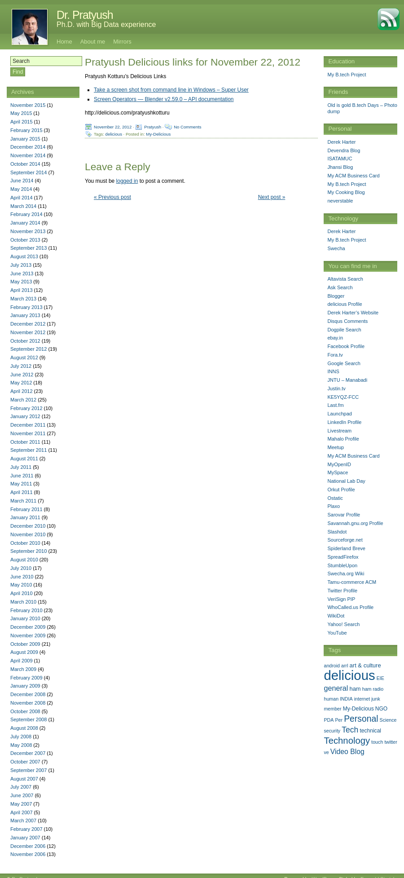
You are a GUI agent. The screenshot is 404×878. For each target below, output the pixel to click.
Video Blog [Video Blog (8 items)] (347, 751)
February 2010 (26, 610)
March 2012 (23, 399)
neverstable (340, 200)
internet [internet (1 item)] (362, 699)
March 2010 (23, 601)
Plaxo (333, 506)
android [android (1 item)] (332, 665)
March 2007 (23, 820)
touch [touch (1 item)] (377, 742)
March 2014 (23, 206)
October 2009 (25, 644)
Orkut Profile (341, 489)
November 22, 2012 (113, 126)
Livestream (339, 430)
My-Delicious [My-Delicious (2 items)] (358, 709)
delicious (113, 134)
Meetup (335, 447)
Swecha (336, 248)
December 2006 (27, 846)
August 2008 (24, 728)
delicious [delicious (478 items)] (349, 675)
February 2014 (26, 214)
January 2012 (25, 416)
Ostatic (335, 498)
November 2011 (27, 433)
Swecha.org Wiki (345, 573)
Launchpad (339, 413)
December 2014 (27, 147)
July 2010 (20, 568)
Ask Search (339, 287)
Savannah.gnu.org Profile (355, 523)
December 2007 (27, 753)
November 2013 (27, 231)
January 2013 (25, 315)
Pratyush (152, 126)
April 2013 (21, 290)
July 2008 (20, 736)
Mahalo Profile (343, 438)
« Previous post (112, 197)
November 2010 (27, 534)
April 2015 (21, 121)
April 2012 (21, 391)
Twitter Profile (342, 590)
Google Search (343, 363)
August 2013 (24, 256)
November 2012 (27, 332)
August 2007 (24, 778)
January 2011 (25, 517)
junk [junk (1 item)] (375, 699)
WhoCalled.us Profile (350, 607)
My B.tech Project (346, 74)
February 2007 (26, 829)
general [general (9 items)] (336, 688)
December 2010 (27, 526)
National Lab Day (346, 481)
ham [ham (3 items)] (354, 688)
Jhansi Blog (340, 167)
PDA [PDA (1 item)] (329, 720)
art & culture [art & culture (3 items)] (365, 665)
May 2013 (21, 281)
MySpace (337, 472)
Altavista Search (345, 279)
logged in (127, 181)
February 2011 (26, 509)
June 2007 (21, 795)
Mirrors (122, 41)
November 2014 (27, 155)
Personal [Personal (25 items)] (361, 719)
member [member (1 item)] (332, 708)
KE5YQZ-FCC (343, 397)
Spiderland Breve (346, 548)
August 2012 (24, 357)
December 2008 (27, 694)
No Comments (187, 126)
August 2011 (24, 458)
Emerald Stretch (378, 872)
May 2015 (21, 113)
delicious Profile (344, 304)
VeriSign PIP (341, 599)
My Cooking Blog (345, 192)
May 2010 (21, 584)
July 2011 (20, 467)
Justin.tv (336, 388)
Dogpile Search (344, 329)
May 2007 (21, 804)
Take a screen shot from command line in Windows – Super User (171, 90)
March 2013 (23, 298)
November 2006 (27, 854)
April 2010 (21, 593)
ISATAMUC (339, 158)
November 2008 (27, 703)
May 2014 (21, 189)
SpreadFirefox (342, 557)
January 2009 (25, 685)
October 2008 (25, 711)
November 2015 (27, 105)
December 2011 (27, 425)
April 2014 (21, 197)
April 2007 (21, 812)
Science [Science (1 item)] (388, 720)
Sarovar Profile (343, 514)
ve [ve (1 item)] (326, 752)
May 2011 (21, 483)
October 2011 (25, 442)
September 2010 (28, 551)
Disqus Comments (347, 321)
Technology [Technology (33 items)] (347, 741)
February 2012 (26, 408)
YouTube (337, 632)
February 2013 (26, 307)
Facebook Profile (345, 346)
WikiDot (335, 615)
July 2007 (20, 787)
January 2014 (25, 222)
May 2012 (21, 382)
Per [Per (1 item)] (339, 720)
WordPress (324, 872)
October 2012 (25, 341)
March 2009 (23, 669)
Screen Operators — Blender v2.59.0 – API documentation (164, 99)
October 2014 (25, 164)
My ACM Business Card (353, 175)
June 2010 (21, 576)
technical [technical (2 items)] (370, 731)
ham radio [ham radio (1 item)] (372, 689)
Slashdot (337, 531)
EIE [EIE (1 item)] (380, 678)
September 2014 (28, 172)
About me (92, 41)
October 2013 (25, 240)
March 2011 (23, 500)
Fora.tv (335, 354)
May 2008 (21, 745)
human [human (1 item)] (331, 699)
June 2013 (21, 273)
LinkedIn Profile (344, 422)
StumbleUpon (342, 565)
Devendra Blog (343, 150)
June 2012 (21, 374)
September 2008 (28, 719)
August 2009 (24, 652)
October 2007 (25, 761)
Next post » (271, 197)
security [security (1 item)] (332, 730)
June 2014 (21, 180)
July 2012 (20, 366)
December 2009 (27, 627)
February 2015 (26, 130)
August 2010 (24, 559)
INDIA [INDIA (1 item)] (346, 699)
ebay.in (335, 337)
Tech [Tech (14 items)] (350, 729)
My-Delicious (158, 134)
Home (64, 41)
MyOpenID (339, 464)
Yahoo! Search (343, 624)
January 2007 (25, 837)
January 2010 (25, 618)
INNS (333, 371)
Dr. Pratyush (85, 15)
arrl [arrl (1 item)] (344, 665)
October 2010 (25, 543)
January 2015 (25, 138)
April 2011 (21, 492)
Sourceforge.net (344, 540)
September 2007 (28, 770)
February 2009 (26, 677)
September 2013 (28, 248)
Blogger (335, 296)
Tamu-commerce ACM (351, 582)
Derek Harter (341, 142)
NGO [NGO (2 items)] (381, 709)
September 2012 (28, 349)
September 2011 (28, 450)
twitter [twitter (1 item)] (390, 742)
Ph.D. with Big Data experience (106, 24)
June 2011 (21, 475)
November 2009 (27, 635)
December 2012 (27, 323)
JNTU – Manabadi (347, 380)
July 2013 (20, 265)
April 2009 (21, 660)
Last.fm (335, 405)
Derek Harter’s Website (352, 312)
